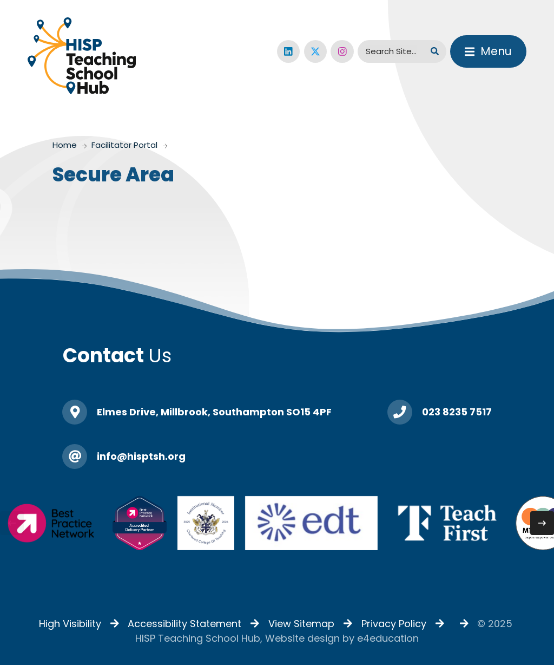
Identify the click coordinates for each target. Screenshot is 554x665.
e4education (388, 638)
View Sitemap (301, 623)
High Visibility (70, 623)
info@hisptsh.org (141, 456)
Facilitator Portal (124, 145)
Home (64, 145)
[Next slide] (542, 523)
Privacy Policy (393, 623)
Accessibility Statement (184, 623)
